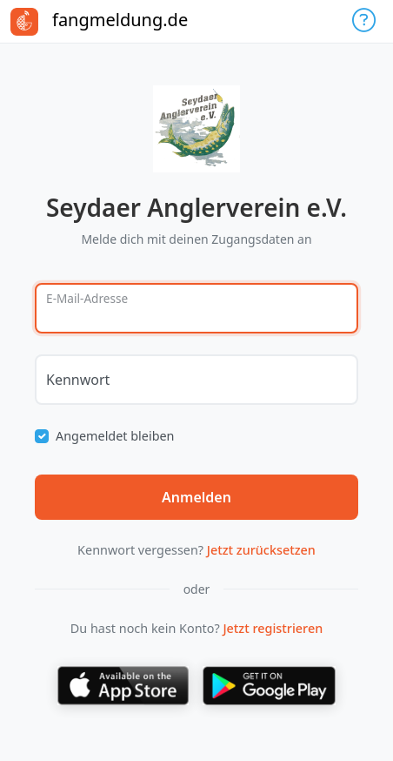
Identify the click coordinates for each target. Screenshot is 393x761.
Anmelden (196, 497)
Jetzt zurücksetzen (261, 550)
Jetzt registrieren (273, 628)
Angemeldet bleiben (115, 436)
